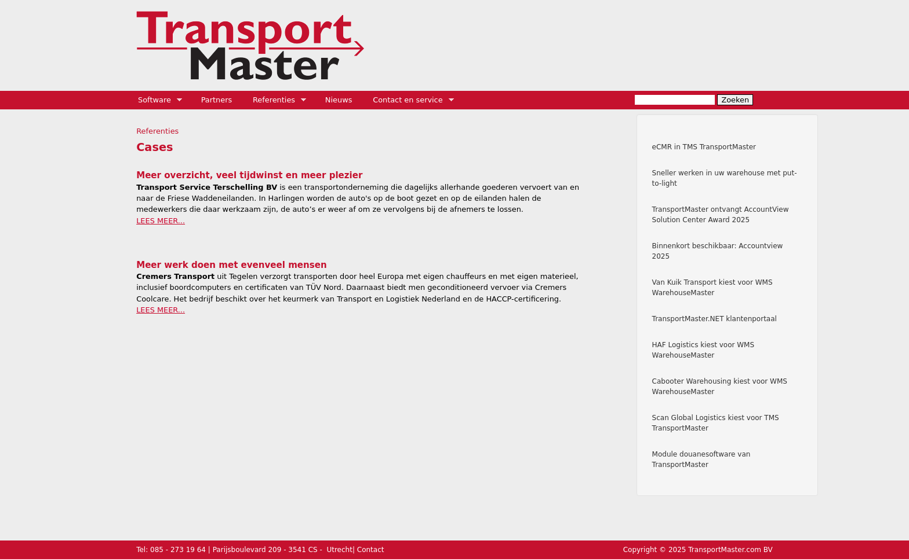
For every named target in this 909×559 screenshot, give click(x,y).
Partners (216, 99)
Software (156, 100)
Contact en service (409, 100)
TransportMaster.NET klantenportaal (714, 319)
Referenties (275, 100)
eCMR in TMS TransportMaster (704, 147)
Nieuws (338, 99)
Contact (370, 550)
